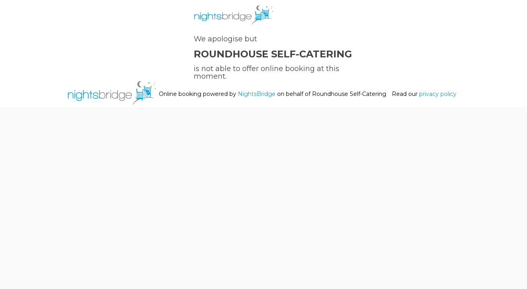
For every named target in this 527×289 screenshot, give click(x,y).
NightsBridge (257, 94)
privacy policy (437, 94)
